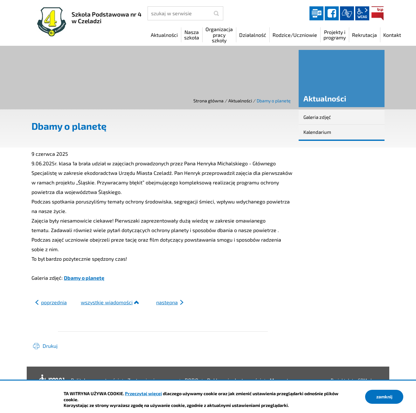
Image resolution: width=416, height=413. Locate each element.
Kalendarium (317, 132)
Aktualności (240, 100)
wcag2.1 (362, 13)
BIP (378, 13)
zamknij (384, 396)
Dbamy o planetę (84, 278)
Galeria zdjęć (317, 117)
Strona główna (208, 100)
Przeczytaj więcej (143, 393)
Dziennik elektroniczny (316, 13)
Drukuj (50, 346)
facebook (332, 13)
